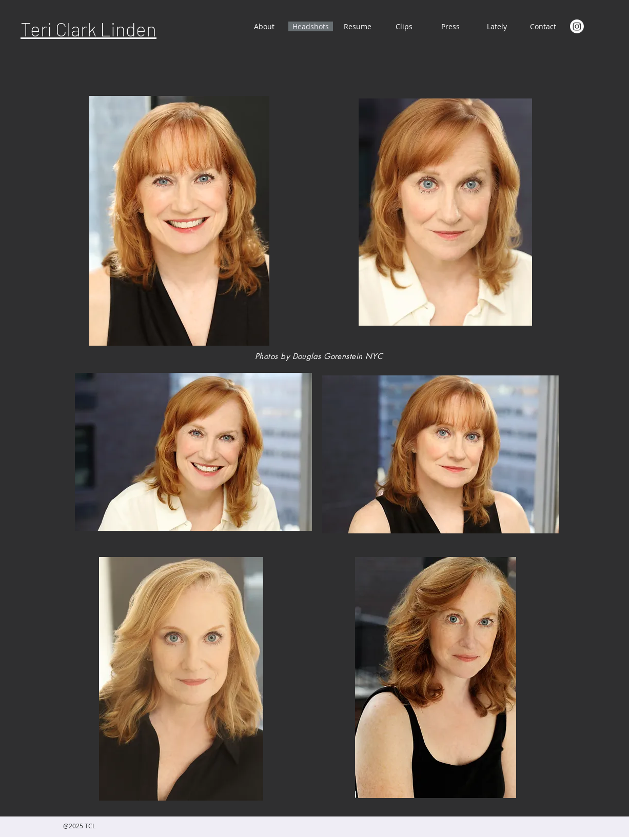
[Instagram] (577, 26)
